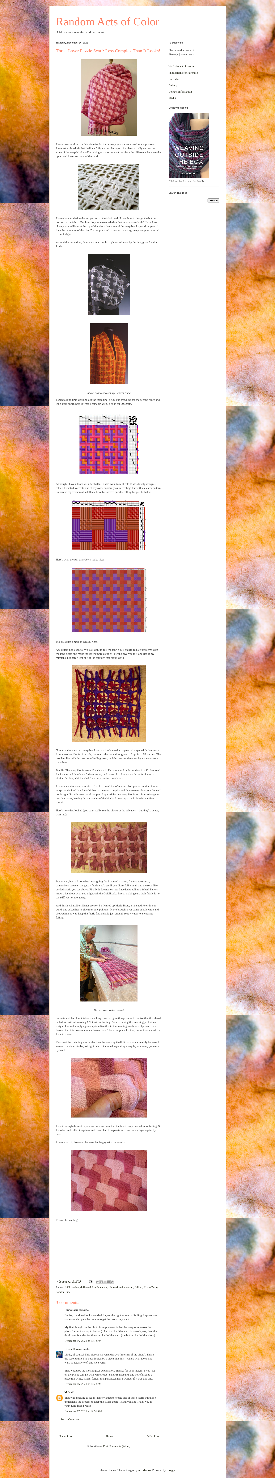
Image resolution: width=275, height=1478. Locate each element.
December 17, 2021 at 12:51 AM (83, 1411)
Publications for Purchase (183, 72)
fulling (138, 1287)
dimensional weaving (121, 1287)
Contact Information (180, 91)
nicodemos (144, 1470)
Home (109, 1436)
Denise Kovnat (73, 1349)
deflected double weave (94, 1287)
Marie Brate (151, 1287)
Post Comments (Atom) (116, 1446)
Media (172, 97)
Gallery (173, 85)
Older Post (153, 1436)
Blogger (171, 1470)
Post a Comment (70, 1419)
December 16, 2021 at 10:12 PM (83, 1340)
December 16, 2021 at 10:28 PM (83, 1383)
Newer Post (65, 1436)
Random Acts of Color (107, 21)
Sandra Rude (63, 1291)
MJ (67, 1392)
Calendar (174, 79)
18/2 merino (72, 1287)
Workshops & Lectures (182, 66)
